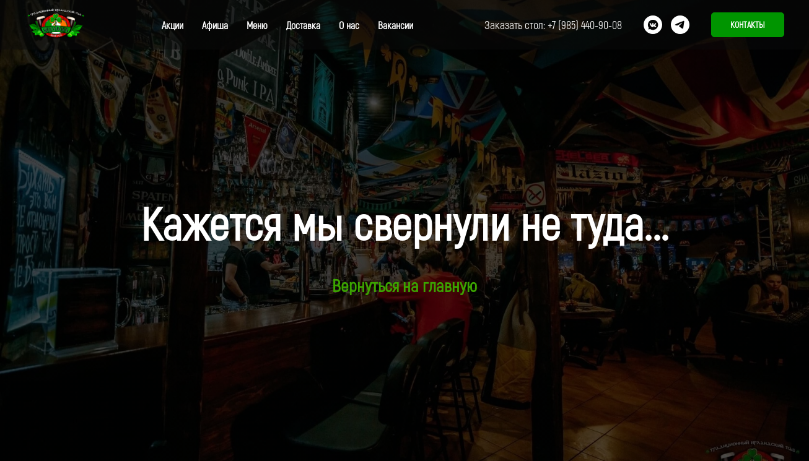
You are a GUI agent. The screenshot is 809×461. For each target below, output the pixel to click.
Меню (257, 25)
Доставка (303, 25)
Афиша (215, 25)
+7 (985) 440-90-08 (585, 25)
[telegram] (680, 24)
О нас (349, 25)
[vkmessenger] (653, 24)
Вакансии (395, 25)
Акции (172, 25)
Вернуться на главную (404, 285)
